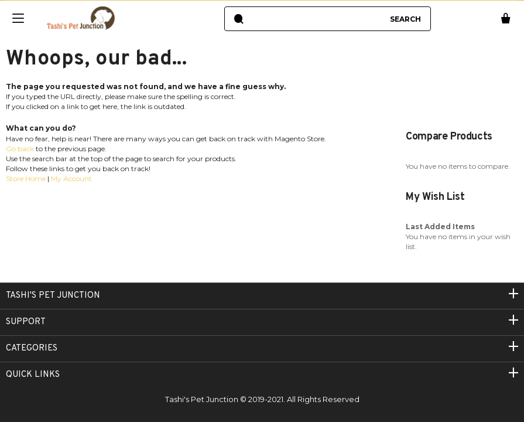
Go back (20, 148)
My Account (71, 178)
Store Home (26, 178)
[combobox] (316, 18)
